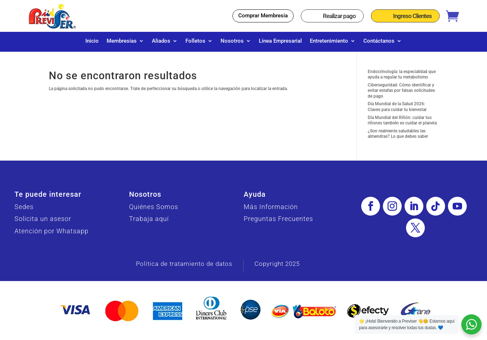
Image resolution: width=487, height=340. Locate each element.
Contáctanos (378, 41)
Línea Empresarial (280, 41)
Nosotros (232, 41)
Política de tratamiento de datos (184, 267)
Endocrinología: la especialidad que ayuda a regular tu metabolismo (402, 78)
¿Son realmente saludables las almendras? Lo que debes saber (398, 137)
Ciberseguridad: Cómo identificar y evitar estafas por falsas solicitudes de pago (401, 94)
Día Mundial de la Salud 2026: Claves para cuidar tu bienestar (397, 110)
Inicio (92, 41)
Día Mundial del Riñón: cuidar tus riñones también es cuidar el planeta (402, 124)
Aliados (161, 41)
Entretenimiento (329, 41)
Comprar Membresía (263, 15)
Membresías (122, 41)
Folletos (195, 41)
